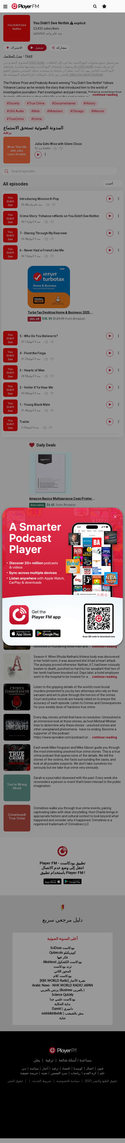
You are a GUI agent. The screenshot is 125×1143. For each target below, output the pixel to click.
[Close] (115, 516)
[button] (5, 6)
